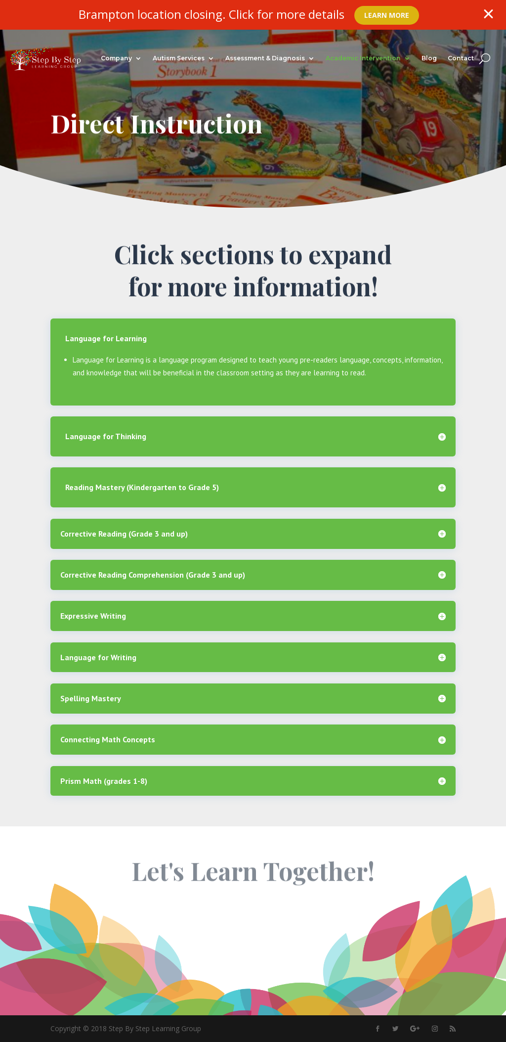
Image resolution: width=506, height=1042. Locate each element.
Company (116, 58)
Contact (461, 58)
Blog (429, 58)
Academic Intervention (363, 58)
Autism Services (179, 58)
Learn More (386, 15)
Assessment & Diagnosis (265, 58)
